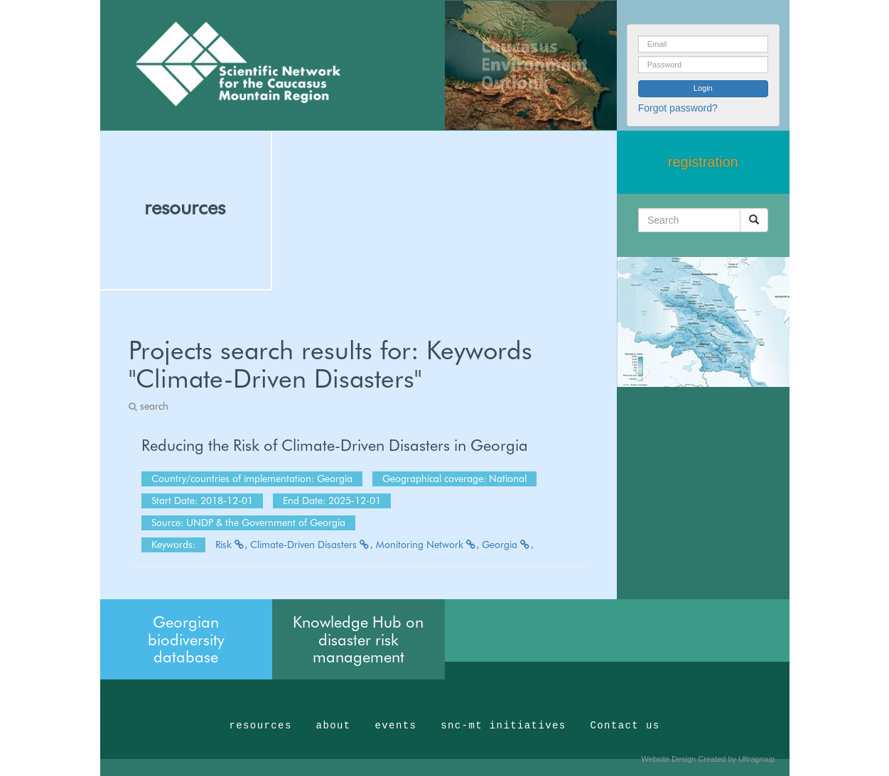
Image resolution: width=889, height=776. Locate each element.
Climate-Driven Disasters (311, 544)
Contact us (625, 725)
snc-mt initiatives (503, 725)
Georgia (508, 544)
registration (703, 162)
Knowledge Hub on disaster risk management (358, 639)
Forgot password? (678, 108)
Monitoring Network (428, 544)
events (395, 725)
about (333, 725)
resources (184, 207)
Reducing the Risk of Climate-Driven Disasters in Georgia (334, 445)
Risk (231, 544)
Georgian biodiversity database (186, 639)
